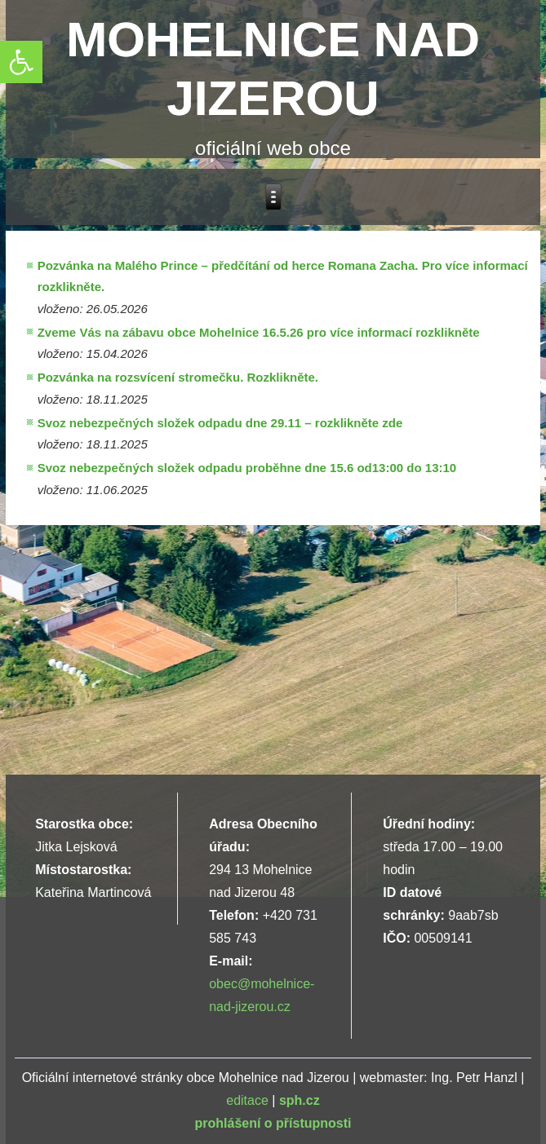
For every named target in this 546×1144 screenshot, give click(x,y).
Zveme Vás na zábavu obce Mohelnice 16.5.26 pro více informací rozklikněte (259, 332)
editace (247, 1100)
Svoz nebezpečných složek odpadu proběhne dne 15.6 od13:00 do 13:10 (247, 468)
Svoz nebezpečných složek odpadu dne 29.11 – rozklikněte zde (220, 423)
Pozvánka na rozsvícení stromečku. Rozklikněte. (178, 377)
